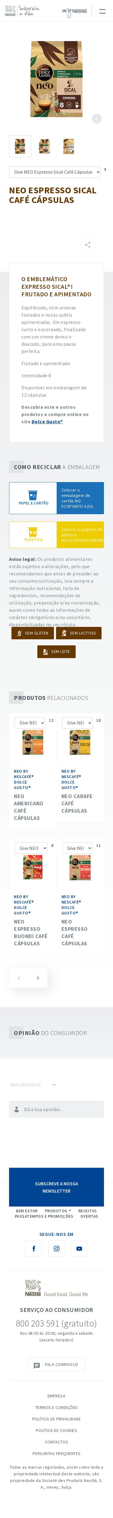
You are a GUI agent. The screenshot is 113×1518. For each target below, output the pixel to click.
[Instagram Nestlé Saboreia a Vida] (56, 1248)
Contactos (56, 1442)
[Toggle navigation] (102, 10)
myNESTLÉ (74, 13)
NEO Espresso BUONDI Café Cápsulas (31, 932)
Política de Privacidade (56, 1419)
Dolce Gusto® (47, 421)
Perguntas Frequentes (57, 1453)
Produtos (56, 1210)
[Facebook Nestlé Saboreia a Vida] (33, 1248)
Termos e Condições (56, 1407)
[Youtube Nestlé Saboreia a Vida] (79, 1248)
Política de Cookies (56, 1430)
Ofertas (89, 1216)
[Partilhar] (87, 245)
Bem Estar (27, 1210)
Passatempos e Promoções (44, 1216)
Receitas (87, 1210)
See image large (56, 78)
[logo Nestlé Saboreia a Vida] (24, 11)
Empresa (57, 1396)
